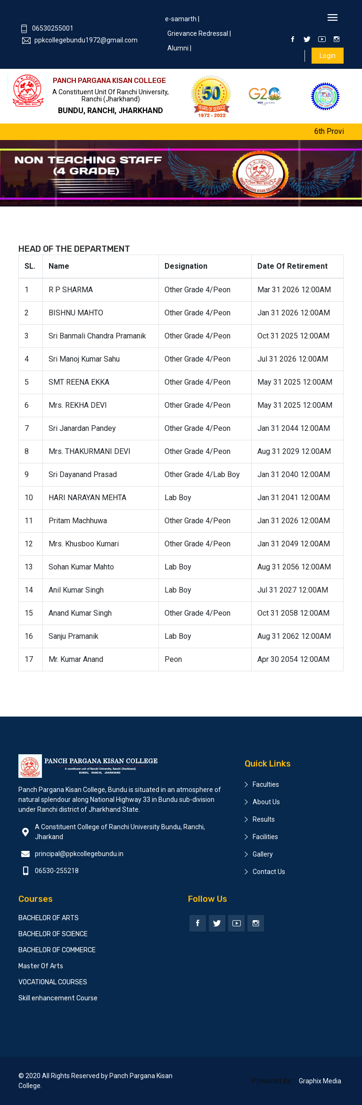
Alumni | (179, 48)
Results (264, 819)
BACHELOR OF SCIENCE (53, 934)
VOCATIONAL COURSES (52, 982)
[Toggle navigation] (332, 18)
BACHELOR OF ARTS (48, 918)
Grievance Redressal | (199, 33)
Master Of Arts (40, 966)
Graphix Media (320, 1081)
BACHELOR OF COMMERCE (57, 950)
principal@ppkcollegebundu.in (79, 854)
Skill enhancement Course (58, 998)
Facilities (265, 837)
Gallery (263, 854)
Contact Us (269, 871)
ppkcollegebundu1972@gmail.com (80, 40)
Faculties (266, 784)
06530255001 (47, 28)
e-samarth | (182, 19)
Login (328, 55)
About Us (266, 802)
